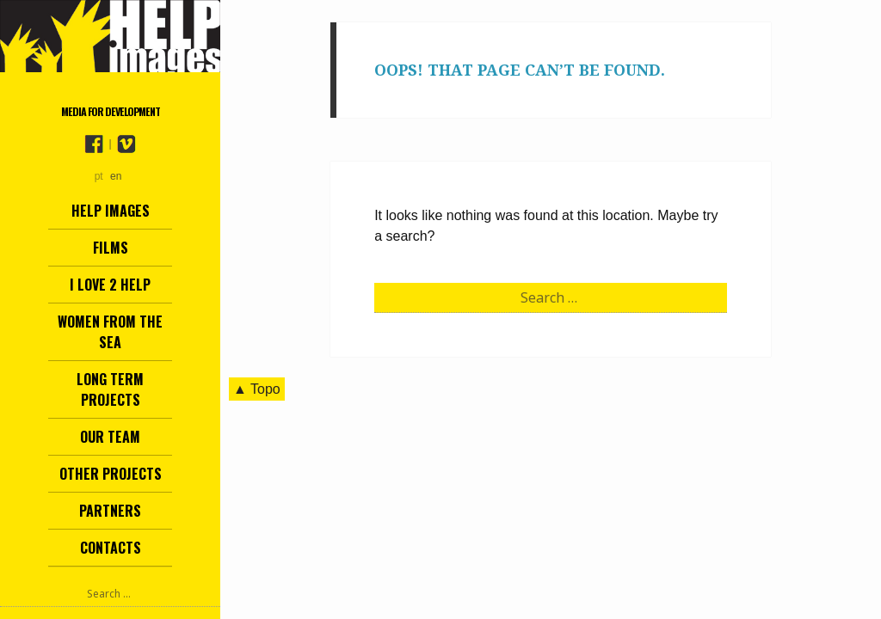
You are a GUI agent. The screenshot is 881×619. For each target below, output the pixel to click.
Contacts (110, 547)
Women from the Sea (110, 331)
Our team (110, 436)
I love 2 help (110, 284)
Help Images (110, 210)
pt (99, 176)
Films (110, 247)
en (115, 176)
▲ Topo (256, 389)
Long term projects (110, 389)
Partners (110, 510)
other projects (110, 473)
